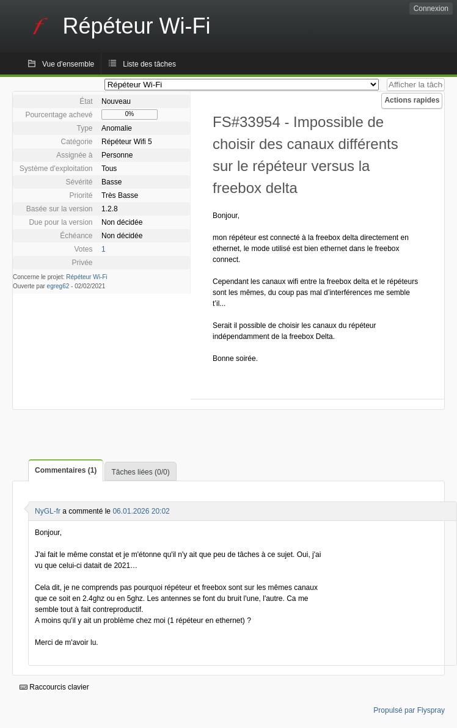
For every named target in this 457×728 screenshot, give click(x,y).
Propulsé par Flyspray (409, 710)
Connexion (431, 8)
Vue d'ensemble (68, 64)
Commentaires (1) (66, 470)
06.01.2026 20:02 (140, 511)
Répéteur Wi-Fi (86, 277)
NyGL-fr (47, 511)
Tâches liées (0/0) (140, 472)
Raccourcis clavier (54, 687)
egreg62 (58, 286)
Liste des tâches (149, 64)
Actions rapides (411, 100)
